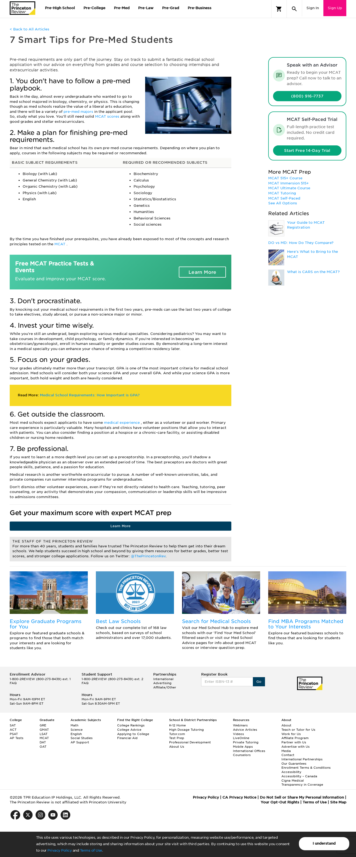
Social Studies (82, 738)
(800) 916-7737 (307, 96)
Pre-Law (145, 8)
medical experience (122, 423)
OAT (43, 746)
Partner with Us (293, 742)
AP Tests (16, 738)
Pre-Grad (170, 8)
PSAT (14, 734)
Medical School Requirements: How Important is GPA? (89, 395)
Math (74, 725)
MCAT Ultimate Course (289, 188)
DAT (43, 742)
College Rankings (131, 725)
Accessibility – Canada (299, 776)
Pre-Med (122, 8)
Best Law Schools (118, 621)
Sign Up (335, 8)
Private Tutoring (246, 742)
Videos (238, 734)
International (163, 679)
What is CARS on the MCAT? (313, 272)
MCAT (60, 244)
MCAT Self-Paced (284, 198)
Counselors (242, 755)
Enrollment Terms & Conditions (306, 767)
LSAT (43, 734)
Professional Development (190, 742)
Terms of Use (91, 850)
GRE (43, 725)
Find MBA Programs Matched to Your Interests (305, 623)
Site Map (338, 802)
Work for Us (291, 734)
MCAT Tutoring (282, 193)
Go (258, 682)
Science (77, 730)
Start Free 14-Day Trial (307, 150)
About (286, 725)
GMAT (44, 730)
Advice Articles (245, 730)
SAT (13, 725)
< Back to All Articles (29, 29)
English (76, 734)
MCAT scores (107, 116)
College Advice (129, 730)
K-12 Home (177, 725)
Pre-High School (60, 8)
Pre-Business (199, 8)
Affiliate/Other (164, 687)
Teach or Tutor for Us (298, 730)
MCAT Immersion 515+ (288, 183)
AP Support (80, 742)
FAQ (13, 683)
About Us (176, 746)
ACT (13, 730)
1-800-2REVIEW (40, 679)
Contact (287, 755)
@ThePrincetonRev (148, 556)
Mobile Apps (243, 746)
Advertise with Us (295, 746)
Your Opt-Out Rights (280, 802)
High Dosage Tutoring (186, 730)
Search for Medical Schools (216, 621)
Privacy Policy (59, 850)
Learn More (203, 272)
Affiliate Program (295, 738)
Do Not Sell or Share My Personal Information (302, 797)
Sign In (312, 8)
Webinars (240, 725)
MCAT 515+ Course (285, 178)
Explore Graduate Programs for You (45, 623)
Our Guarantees (293, 763)
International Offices (249, 751)
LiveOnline (241, 738)
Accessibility (291, 772)
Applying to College (133, 734)
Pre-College (94, 8)
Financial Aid (127, 738)
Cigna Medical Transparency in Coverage (302, 783)
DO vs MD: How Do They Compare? (300, 243)
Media (286, 751)
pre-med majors (79, 112)
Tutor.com (177, 734)
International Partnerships (302, 759)
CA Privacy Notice (239, 797)
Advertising (162, 683)
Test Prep (176, 738)
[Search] (294, 9)
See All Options (282, 203)
